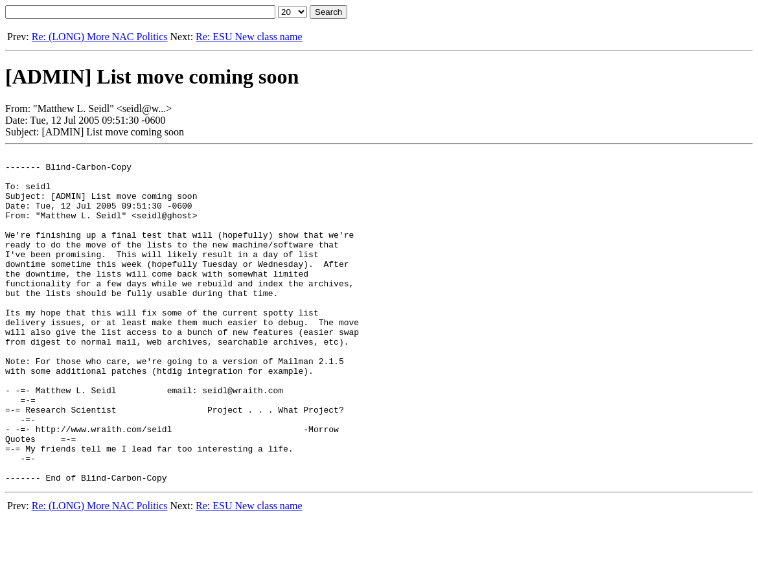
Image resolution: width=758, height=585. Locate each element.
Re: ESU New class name (249, 36)
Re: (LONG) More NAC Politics (100, 36)
